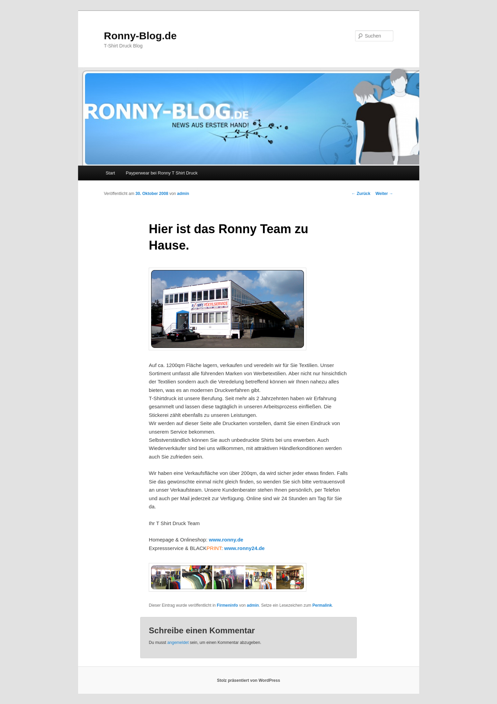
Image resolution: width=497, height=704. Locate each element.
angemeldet (178, 642)
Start (110, 172)
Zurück (360, 193)
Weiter (384, 193)
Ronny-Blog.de (140, 35)
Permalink (322, 605)
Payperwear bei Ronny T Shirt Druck (162, 172)
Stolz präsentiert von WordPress (248, 680)
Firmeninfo (227, 605)
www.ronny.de (226, 540)
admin (183, 193)
